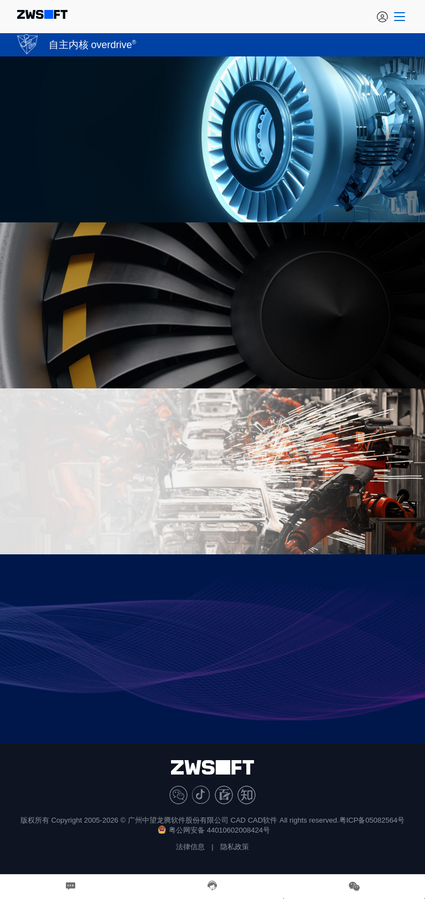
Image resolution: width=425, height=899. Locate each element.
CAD (238, 820)
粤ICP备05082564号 (372, 820)
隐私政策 (234, 847)
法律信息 (190, 847)
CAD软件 (262, 820)
